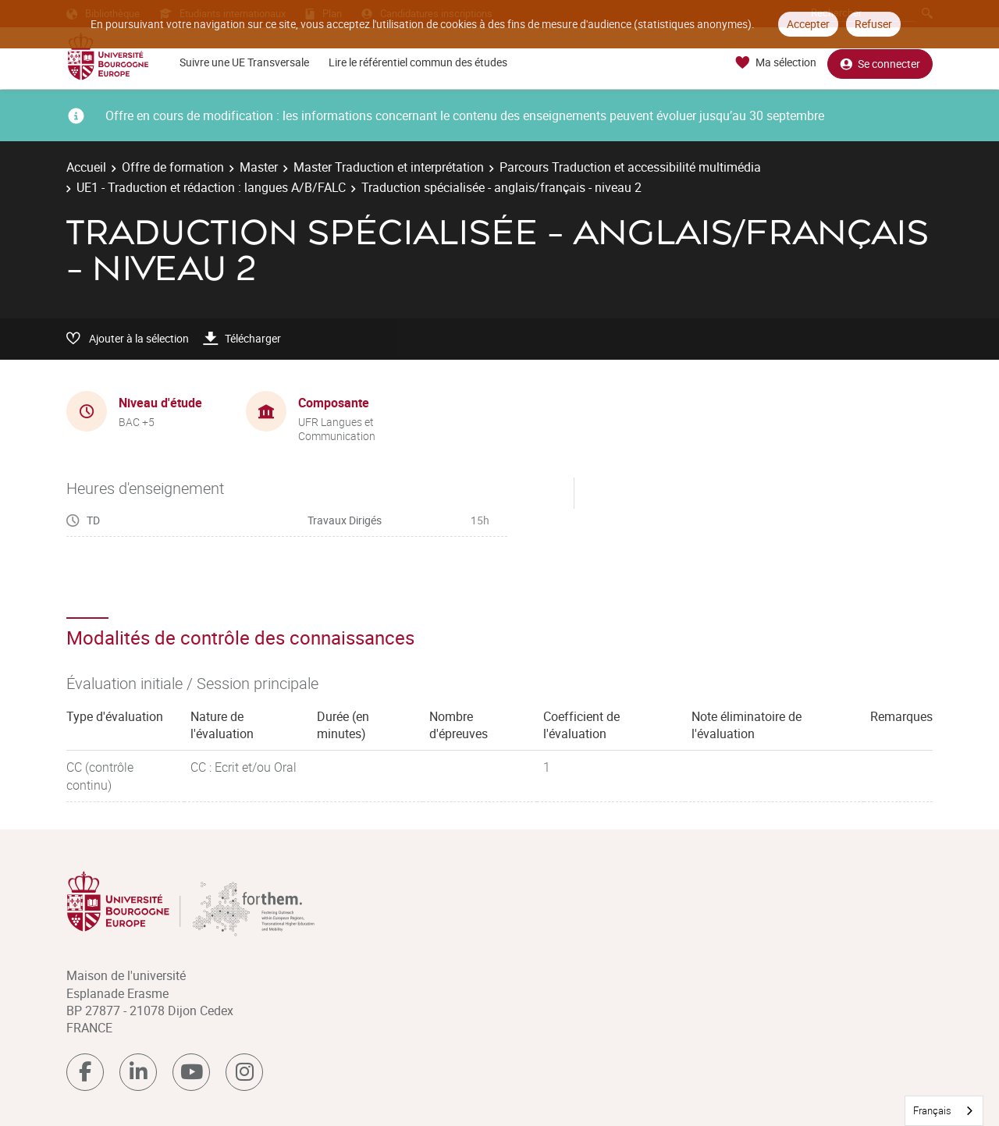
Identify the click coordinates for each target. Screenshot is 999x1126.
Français (932, 1110)
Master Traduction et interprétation (388, 167)
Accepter (808, 23)
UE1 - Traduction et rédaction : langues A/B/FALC (211, 187)
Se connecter (880, 62)
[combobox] (944, 1111)
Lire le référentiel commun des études (418, 62)
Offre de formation (173, 167)
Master (259, 167)
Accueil (86, 167)
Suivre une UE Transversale (244, 62)
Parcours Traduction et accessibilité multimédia (630, 167)
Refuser (873, 23)
